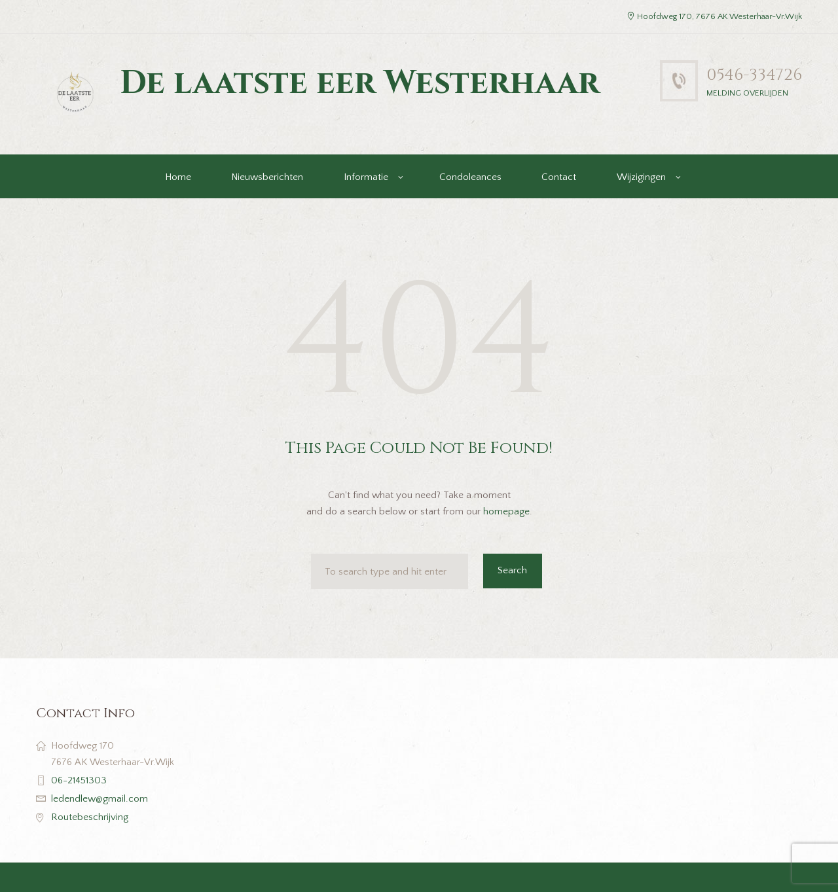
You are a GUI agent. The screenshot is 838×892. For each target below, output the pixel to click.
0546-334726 (754, 75)
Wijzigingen (641, 177)
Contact (558, 177)
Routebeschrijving (89, 817)
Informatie (366, 177)
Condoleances (470, 177)
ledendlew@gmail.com (99, 798)
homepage (506, 511)
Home (178, 177)
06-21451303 (79, 780)
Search (512, 570)
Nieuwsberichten (267, 177)
